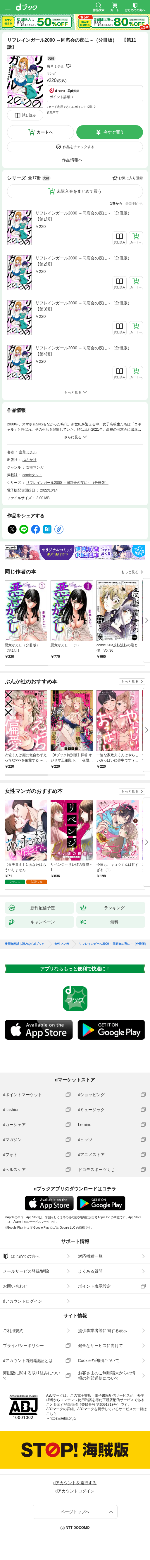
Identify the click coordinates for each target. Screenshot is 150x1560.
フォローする (68, 66)
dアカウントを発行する (75, 1482)
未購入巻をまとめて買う (79, 191)
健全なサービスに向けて (100, 1345)
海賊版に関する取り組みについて (31, 1375)
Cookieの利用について (99, 1360)
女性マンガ (35, 467)
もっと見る (130, 572)
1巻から (116, 203)
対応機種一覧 (90, 1256)
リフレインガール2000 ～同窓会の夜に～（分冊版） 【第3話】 (85, 306)
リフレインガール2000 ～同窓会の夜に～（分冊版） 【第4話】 (85, 350)
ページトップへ (75, 1511)
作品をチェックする (78, 147)
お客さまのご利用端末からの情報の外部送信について (106, 1375)
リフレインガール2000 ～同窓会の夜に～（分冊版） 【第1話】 (85, 216)
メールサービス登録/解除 (26, 1271)
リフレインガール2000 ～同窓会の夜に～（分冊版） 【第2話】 (85, 261)
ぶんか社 (30, 460)
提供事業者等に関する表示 (102, 1330)
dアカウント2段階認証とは (28, 1360)
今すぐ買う (114, 132)
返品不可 (52, 112)
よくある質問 (90, 1271)
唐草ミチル (55, 66)
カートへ (45, 132)
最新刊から (134, 203)
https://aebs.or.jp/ (63, 1418)
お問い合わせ (15, 1286)
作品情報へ (72, 159)
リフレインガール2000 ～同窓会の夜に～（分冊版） (67, 483)
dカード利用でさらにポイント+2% (69, 106)
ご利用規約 (13, 1330)
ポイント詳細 (59, 97)
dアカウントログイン (22, 1301)
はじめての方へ (21, 1256)
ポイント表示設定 (94, 1286)
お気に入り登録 (130, 178)
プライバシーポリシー (23, 1345)
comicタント (32, 475)
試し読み (29, 115)
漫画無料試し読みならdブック (24, 943)
